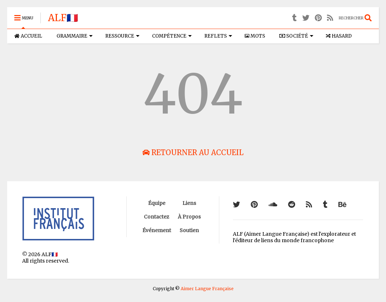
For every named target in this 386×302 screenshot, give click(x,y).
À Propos (189, 217)
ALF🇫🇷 (63, 18)
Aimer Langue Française (207, 288)
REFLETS (218, 36)
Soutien (189, 230)
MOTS (255, 36)
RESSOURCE (122, 36)
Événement (156, 230)
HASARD (339, 36)
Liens (189, 203)
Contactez (156, 217)
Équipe (156, 203)
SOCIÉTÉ (296, 36)
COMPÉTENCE (172, 36)
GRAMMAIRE (75, 36)
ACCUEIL (28, 36)
